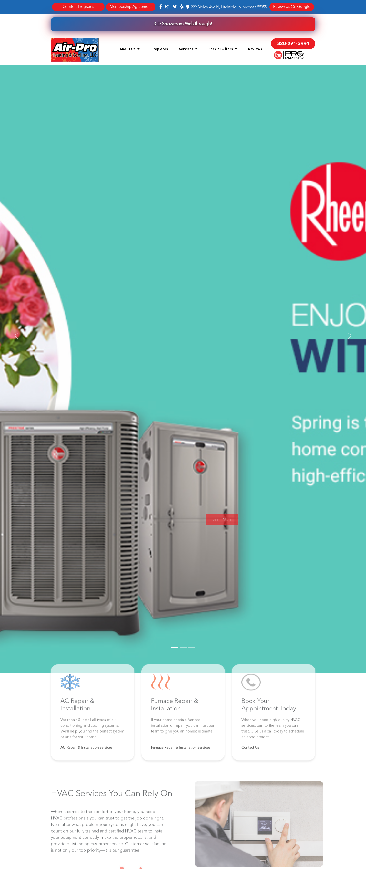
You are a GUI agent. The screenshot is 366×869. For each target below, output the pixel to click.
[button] (16, 335)
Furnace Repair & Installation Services (180, 757)
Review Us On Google (291, 7)
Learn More (222, 529)
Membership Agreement (131, 7)
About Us (130, 49)
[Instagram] (167, 7)
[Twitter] (175, 7)
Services (188, 49)
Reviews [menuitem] (255, 49)
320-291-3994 (293, 43)
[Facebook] (161, 7)
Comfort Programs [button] (78, 7)
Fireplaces (159, 49)
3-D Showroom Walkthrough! (183, 24)
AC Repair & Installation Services (86, 757)
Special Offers (222, 49)
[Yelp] (182, 7)
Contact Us (250, 757)
